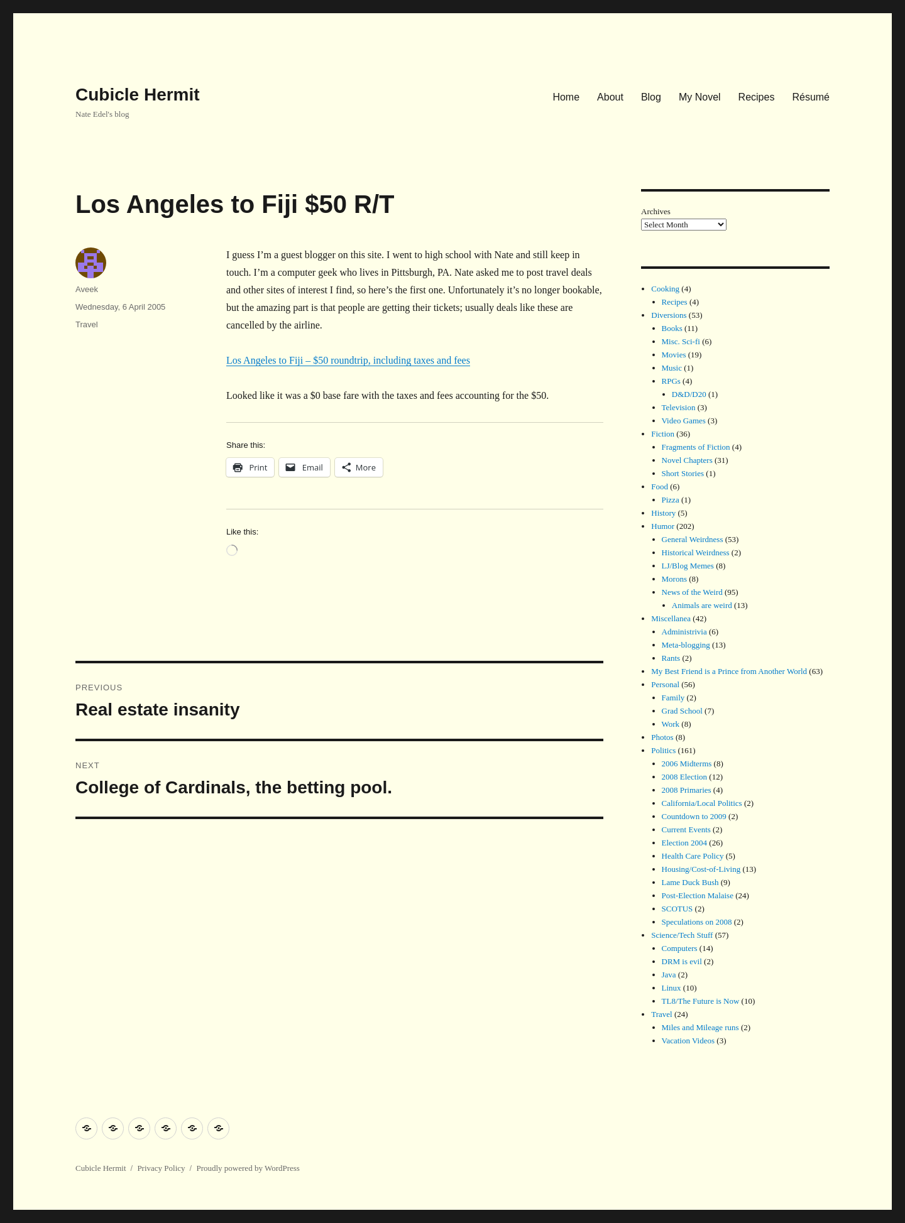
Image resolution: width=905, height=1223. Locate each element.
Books (672, 328)
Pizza (670, 499)
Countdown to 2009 (694, 816)
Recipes (756, 97)
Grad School (682, 710)
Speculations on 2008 (697, 922)
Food (659, 486)
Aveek (86, 289)
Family (673, 697)
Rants (671, 658)
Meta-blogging (686, 645)
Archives (656, 211)
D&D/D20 (689, 394)
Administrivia (684, 631)
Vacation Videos (688, 1040)
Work (671, 724)
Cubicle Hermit (137, 94)
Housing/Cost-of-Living (701, 869)
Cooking (665, 288)
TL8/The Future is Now (701, 1001)
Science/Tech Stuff (682, 935)
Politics (663, 750)
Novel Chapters (687, 460)
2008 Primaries (686, 790)
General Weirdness (692, 539)
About (610, 97)
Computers (680, 948)
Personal (665, 684)
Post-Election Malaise (697, 895)
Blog (651, 97)
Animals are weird (702, 605)
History (663, 513)
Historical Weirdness (696, 552)
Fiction (662, 433)
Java (669, 974)
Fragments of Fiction (696, 447)
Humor (662, 526)
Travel (86, 324)
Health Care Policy (693, 856)
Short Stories (683, 473)
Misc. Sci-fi (681, 341)
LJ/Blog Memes (688, 565)
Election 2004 (685, 842)
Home (565, 97)
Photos (662, 737)
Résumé (811, 97)
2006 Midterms (687, 763)
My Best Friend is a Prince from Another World (729, 671)
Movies (674, 354)
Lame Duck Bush (690, 882)
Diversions (668, 315)
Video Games (684, 420)
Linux (671, 987)
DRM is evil (682, 961)
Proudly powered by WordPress (247, 1168)
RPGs (671, 381)
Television (679, 407)
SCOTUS (677, 908)
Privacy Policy (161, 1168)
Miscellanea (671, 618)
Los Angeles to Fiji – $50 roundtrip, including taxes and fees (348, 360)
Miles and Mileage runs (700, 1027)
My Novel (700, 97)
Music (672, 367)
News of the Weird (692, 592)
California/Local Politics (702, 803)
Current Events (686, 829)
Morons (674, 579)
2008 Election (685, 776)
